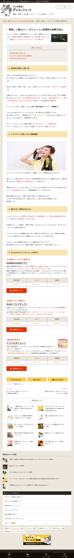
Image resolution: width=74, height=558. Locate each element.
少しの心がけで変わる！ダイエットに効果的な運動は (17, 397)
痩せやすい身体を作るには (20, 58)
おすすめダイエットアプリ (14, 515)
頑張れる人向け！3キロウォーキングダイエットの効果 (56, 397)
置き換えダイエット (11, 528)
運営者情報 (11, 549)
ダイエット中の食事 (13, 498)
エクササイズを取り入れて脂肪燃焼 (22, 55)
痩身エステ (8, 525)
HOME (5, 21)
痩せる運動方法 (11, 511)
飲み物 (26, 14)
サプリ (33, 14)
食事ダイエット (20, 389)
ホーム (5, 549)
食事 (19, 14)
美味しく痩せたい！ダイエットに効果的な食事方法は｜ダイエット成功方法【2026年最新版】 (26, 1)
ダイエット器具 (20, 525)
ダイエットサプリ (12, 506)
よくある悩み (42, 14)
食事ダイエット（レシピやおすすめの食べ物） (21, 21)
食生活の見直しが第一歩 (19, 53)
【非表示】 (39, 48)
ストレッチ (24, 528)
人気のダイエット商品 (61, 525)
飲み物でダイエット (12, 502)
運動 (14, 14)
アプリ (51, 14)
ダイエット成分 (33, 525)
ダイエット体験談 (10, 519)
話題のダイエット (46, 525)
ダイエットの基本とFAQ (14, 493)
